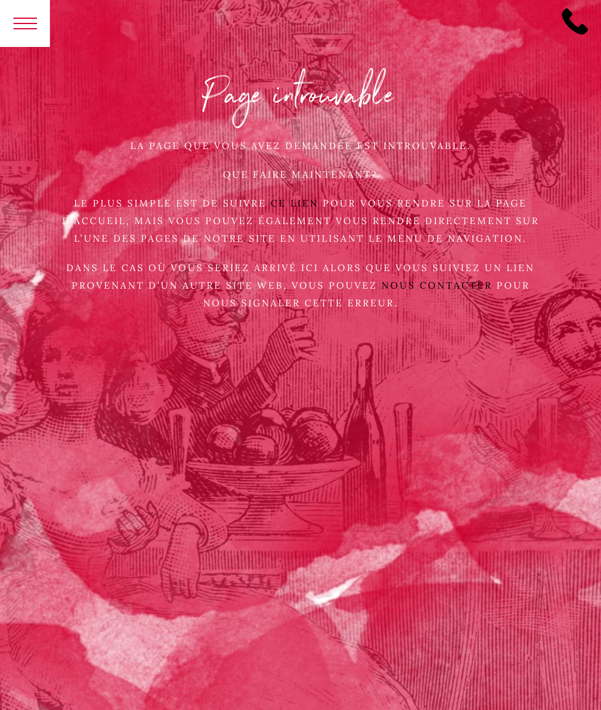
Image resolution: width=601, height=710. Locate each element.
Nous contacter (439, 285)
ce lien (295, 203)
